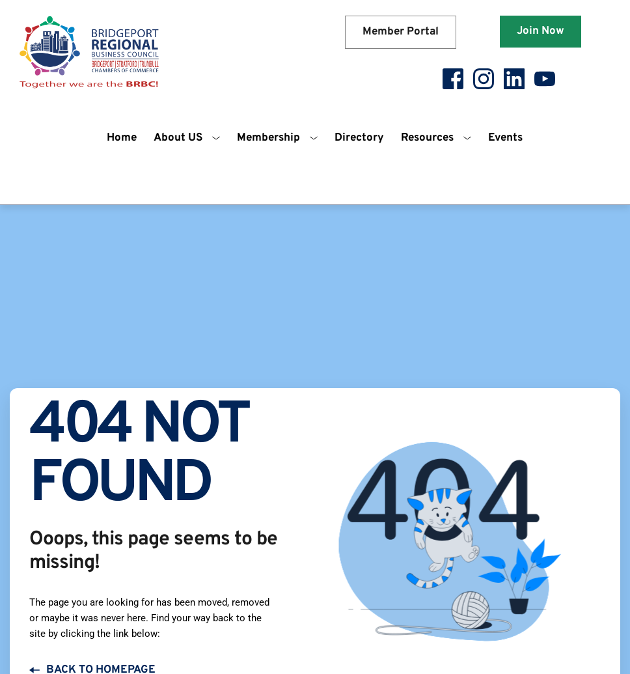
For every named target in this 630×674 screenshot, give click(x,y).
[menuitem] (122, 138)
